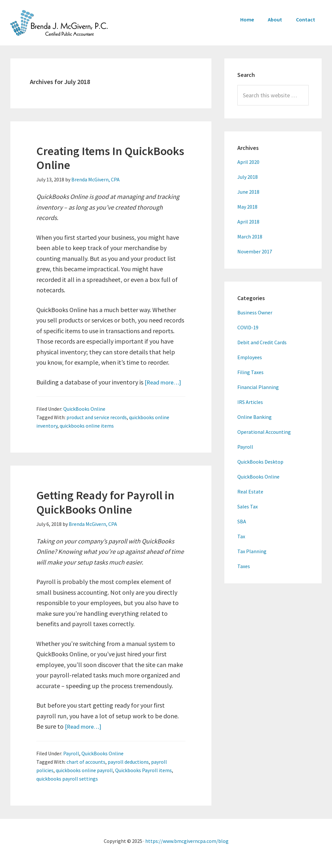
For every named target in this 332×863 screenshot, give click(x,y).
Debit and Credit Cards (262, 342)
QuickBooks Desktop (260, 461)
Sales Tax (247, 506)
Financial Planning (258, 387)
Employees (249, 357)
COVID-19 (247, 327)
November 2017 (254, 251)
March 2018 (249, 236)
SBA (241, 521)
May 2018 (247, 206)
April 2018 (248, 221)
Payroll (71, 753)
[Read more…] (165, 382)
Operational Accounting (264, 432)
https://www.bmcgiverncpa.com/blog (187, 841)
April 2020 (248, 162)
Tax (241, 536)
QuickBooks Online (84, 409)
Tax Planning (252, 551)
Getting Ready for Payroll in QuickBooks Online (105, 502)
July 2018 (247, 177)
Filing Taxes (250, 372)
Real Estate (250, 491)
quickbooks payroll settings (67, 778)
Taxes (243, 566)
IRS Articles (250, 402)
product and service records (96, 417)
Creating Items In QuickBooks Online (110, 158)
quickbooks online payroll (84, 770)
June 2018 (248, 191)
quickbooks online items (87, 425)
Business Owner (254, 312)
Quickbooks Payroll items (143, 770)
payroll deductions (128, 762)
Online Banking (254, 417)
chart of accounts (85, 762)
